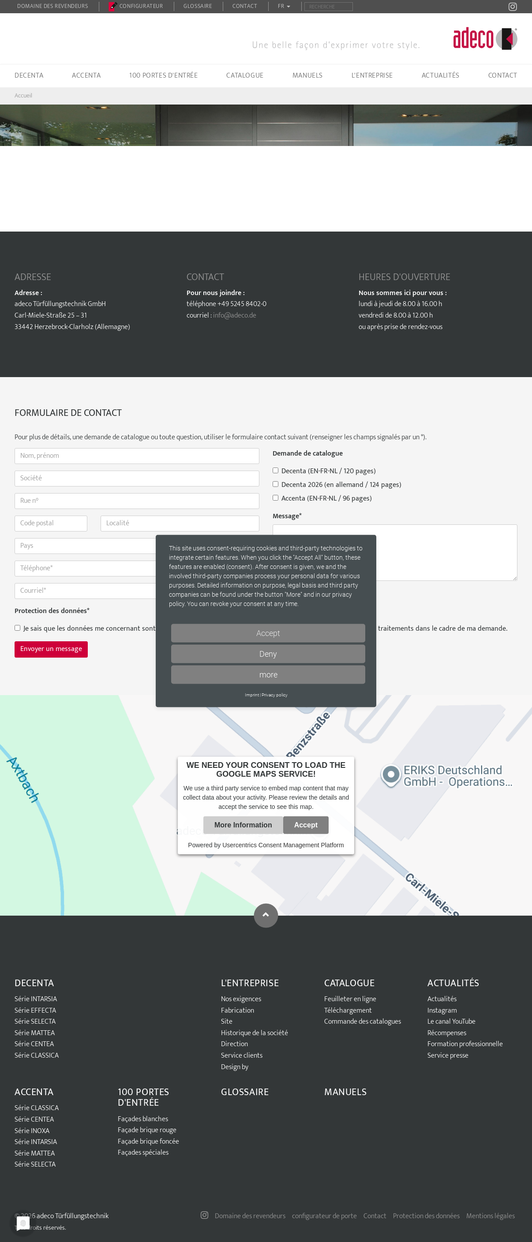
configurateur (136, 6)
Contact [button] (502, 76)
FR (284, 6)
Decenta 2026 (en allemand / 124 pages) (337, 485)
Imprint (252, 694)
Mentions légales (490, 1216)
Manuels (307, 76)
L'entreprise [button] (372, 76)
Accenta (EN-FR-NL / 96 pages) (322, 499)
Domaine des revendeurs (52, 6)
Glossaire (198, 6)
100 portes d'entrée (143, 1097)
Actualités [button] (441, 76)
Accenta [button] (86, 76)
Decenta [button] (29, 76)
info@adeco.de (234, 316)
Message (287, 516)
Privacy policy (275, 694)
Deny (268, 653)
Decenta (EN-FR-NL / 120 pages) (324, 471)
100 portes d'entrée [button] (163, 76)
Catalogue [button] (244, 76)
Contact (244, 6)
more (268, 674)
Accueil (23, 95)
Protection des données (52, 611)
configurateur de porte (324, 1216)
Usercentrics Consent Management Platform (283, 844)
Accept (306, 824)
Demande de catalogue (308, 454)
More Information (243, 824)
